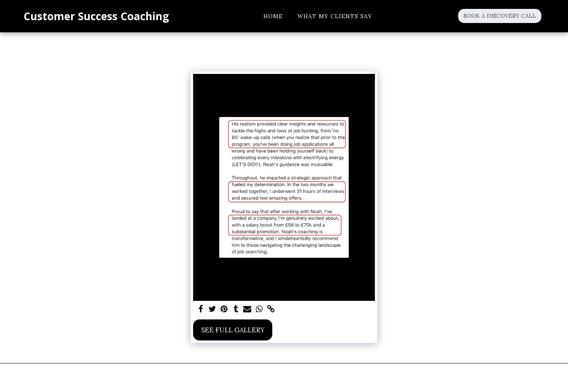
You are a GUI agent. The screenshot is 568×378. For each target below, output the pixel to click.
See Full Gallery (233, 330)
